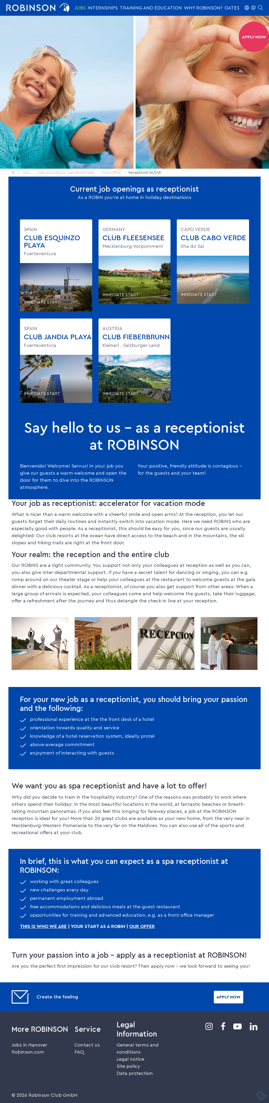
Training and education (151, 8)
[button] (254, 8)
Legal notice (130, 1059)
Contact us (87, 1045)
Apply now (228, 997)
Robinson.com (28, 1052)
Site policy (128, 1066)
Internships (103, 8)
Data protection (135, 1073)
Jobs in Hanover (29, 1045)
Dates (232, 8)
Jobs (80, 8)
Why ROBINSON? (203, 8)
